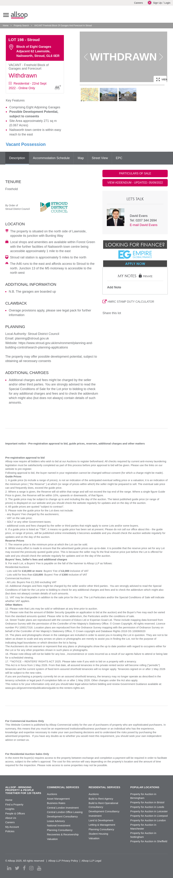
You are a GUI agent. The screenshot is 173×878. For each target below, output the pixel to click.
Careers (138, 2)
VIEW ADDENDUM (135, 182)
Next (161, 57)
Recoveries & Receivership (63, 834)
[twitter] (17, 868)
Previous (86, 57)
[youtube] (39, 868)
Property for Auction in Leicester (149, 811)
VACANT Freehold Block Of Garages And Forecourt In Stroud (63, 25)
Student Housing (98, 833)
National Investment (58, 825)
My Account (12, 826)
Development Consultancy (62, 816)
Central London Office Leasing (65, 812)
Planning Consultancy (60, 829)
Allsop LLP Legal (91, 860)
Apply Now (135, 263)
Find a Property (14, 804)
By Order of (11, 205)
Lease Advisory (56, 821)
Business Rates (56, 803)
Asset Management (58, 798)
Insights (9, 808)
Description (17, 158)
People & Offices (15, 813)
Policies (9, 831)
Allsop (19, 14)
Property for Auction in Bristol (147, 802)
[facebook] (24, 868)
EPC (119, 158)
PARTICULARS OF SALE (135, 173)
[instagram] (31, 868)
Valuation (52, 838)
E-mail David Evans (143, 225)
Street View (100, 158)
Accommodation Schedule (51, 158)
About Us (10, 817)
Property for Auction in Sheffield (148, 841)
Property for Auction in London (148, 820)
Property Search (21, 25)
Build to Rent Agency (101, 798)
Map (81, 158)
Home (5, 25)
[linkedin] (9, 868)
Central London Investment (63, 807)
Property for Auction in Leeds (147, 806)
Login (167, 2)
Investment (95, 815)
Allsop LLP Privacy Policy (63, 860)
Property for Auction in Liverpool (149, 815)
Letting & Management (102, 824)
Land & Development (101, 820)
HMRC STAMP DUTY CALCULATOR (128, 302)
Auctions (52, 794)
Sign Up (154, 3)
